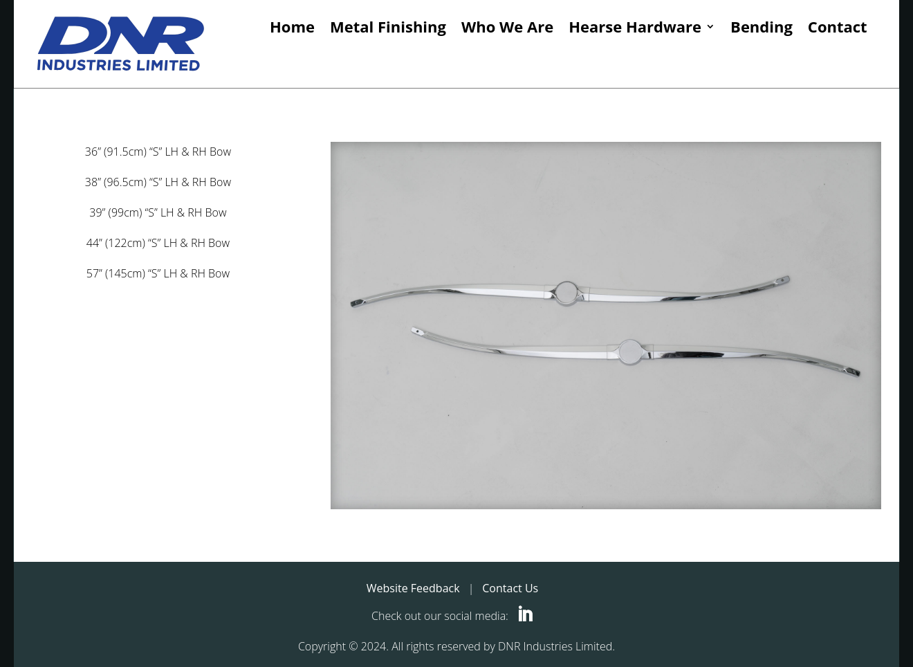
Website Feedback (413, 588)
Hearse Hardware (635, 28)
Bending (761, 28)
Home (292, 28)
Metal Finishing (388, 28)
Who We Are (507, 28)
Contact (837, 28)
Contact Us (510, 588)
